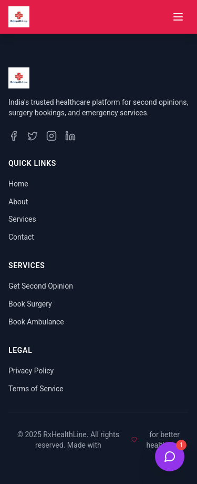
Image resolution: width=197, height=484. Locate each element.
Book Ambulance (36, 322)
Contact (21, 237)
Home (18, 184)
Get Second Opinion (40, 286)
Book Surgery (30, 304)
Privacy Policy (31, 371)
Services (22, 219)
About (18, 201)
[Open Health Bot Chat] (169, 456)
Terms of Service (36, 388)
